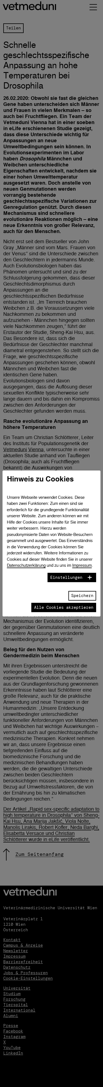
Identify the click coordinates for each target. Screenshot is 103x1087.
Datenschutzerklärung (26, 565)
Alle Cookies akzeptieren (63, 607)
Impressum (82, 565)
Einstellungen (66, 577)
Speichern (82, 595)
